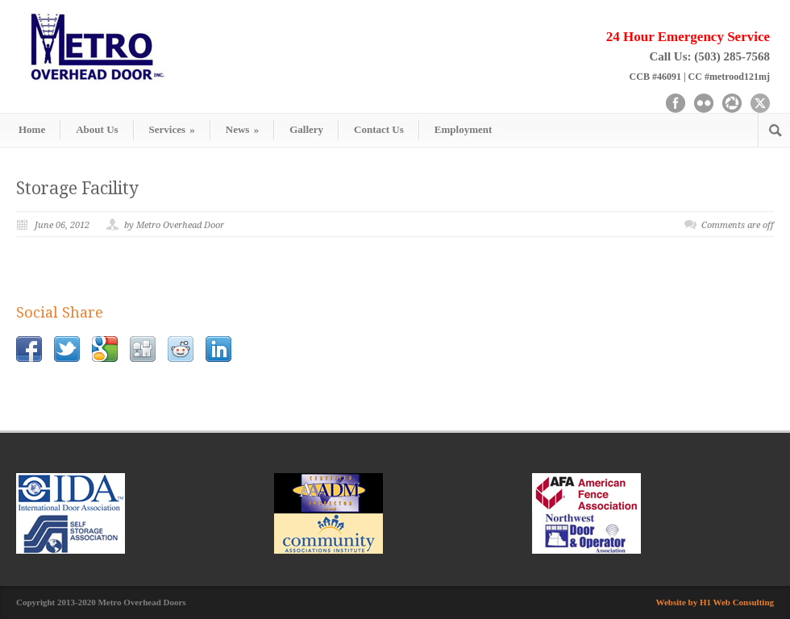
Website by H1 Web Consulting (715, 602)
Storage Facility (77, 188)
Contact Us (379, 129)
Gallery (306, 129)
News (242, 129)
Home (32, 129)
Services (172, 129)
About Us (97, 129)
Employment (463, 129)
